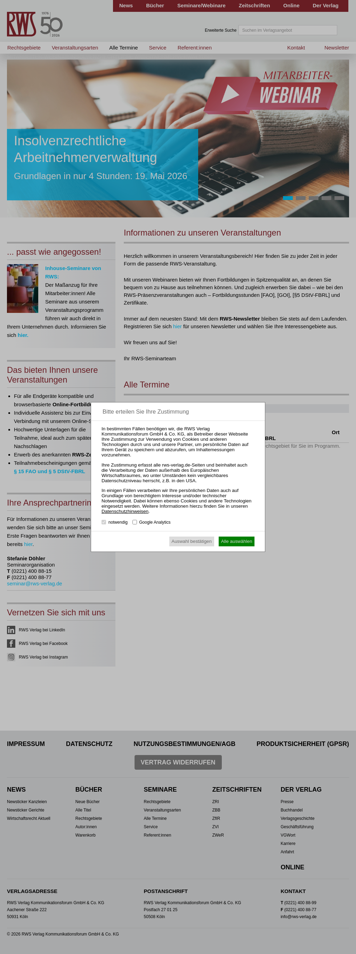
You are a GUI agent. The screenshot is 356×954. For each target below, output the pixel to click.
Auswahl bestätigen (191, 541)
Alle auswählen (236, 541)
